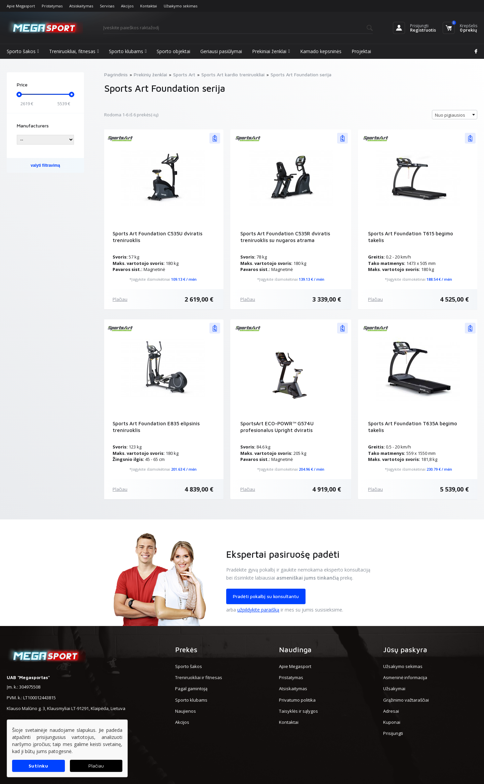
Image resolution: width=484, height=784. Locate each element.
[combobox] (454, 114)
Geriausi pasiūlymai (221, 51)
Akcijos (127, 5)
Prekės (186, 649)
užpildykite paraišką (258, 609)
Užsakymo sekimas (180, 5)
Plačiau (120, 299)
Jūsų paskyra (405, 649)
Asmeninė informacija (405, 677)
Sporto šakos (23, 51)
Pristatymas (52, 5)
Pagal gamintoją (191, 688)
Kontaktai (148, 5)
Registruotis (423, 30)
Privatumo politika (297, 700)
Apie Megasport (21, 5)
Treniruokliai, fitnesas (74, 51)
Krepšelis (468, 26)
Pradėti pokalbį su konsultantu (266, 596)
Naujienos (185, 711)
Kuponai (391, 722)
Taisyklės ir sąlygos (298, 711)
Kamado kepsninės (320, 51)
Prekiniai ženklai (271, 51)
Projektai (361, 51)
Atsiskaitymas (81, 5)
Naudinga (295, 649)
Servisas (107, 5)
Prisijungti (419, 26)
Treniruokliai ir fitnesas (198, 677)
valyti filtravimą (45, 165)
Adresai (391, 711)
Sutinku (38, 766)
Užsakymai (394, 688)
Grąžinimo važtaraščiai (406, 700)
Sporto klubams (128, 51)
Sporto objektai (173, 51)
